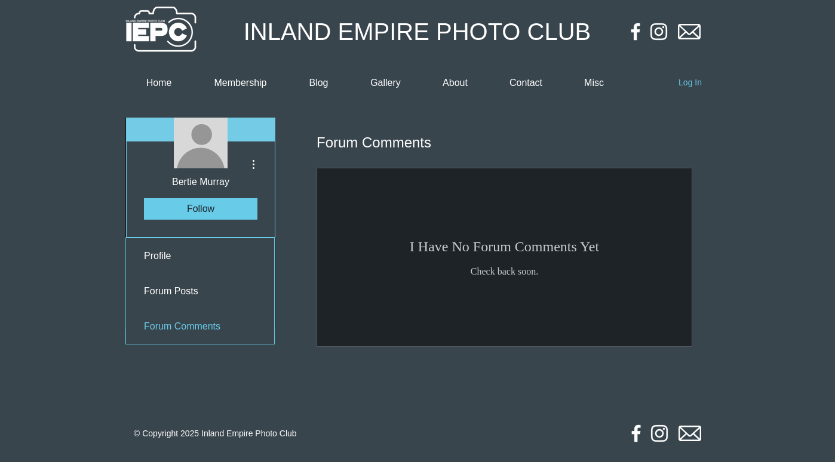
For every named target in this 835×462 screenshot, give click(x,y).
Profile (157, 256)
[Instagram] (658, 31)
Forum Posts (171, 291)
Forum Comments (182, 326)
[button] (594, 82)
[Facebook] (635, 31)
